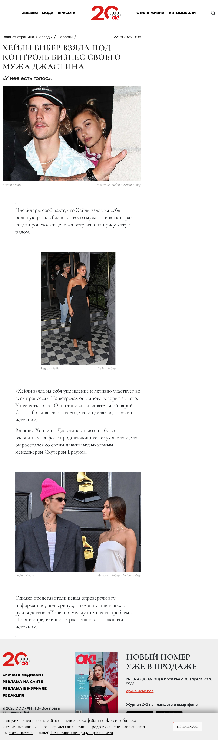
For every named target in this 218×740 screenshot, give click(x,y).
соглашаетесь (21, 732)
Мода (47, 13)
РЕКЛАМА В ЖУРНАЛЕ (25, 689)
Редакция (13, 695)
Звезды (30, 13)
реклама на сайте (23, 682)
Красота (66, 13)
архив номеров (139, 691)
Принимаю (187, 726)
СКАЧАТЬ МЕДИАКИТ (23, 675)
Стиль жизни (150, 13)
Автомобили (182, 13)
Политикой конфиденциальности (81, 732)
